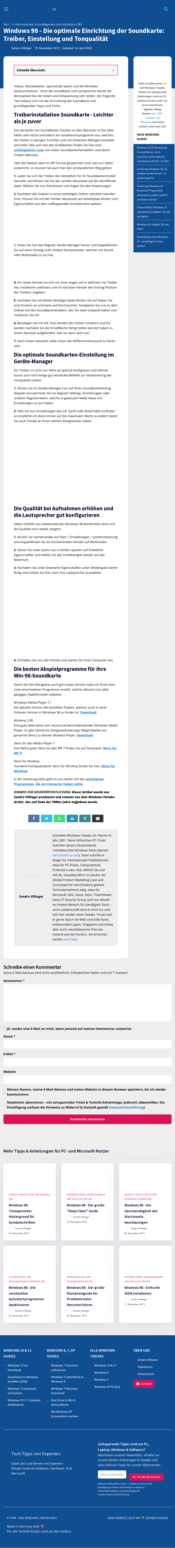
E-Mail (9, 1054)
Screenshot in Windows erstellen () (23, 1380)
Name (9, 1036)
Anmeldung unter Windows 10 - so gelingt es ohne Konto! (152, 241)
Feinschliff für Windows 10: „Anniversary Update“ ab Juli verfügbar (153, 212)
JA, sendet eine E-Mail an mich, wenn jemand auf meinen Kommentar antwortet (69, 1029)
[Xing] (85, 818)
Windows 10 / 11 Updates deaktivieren (24, 1403)
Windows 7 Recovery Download (64, 1391)
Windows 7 (101, 1380)
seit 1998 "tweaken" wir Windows (151, 118)
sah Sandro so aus (65, 855)
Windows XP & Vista (107, 1387)
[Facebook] (33, 818)
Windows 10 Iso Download (18, 1368)
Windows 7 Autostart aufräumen (64, 1368)
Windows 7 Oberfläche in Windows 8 (67, 1380)
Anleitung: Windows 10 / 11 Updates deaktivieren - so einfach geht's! (152, 173)
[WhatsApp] (59, 818)
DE (54, 9)
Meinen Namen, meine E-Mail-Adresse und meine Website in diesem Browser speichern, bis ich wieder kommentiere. (86, 1091)
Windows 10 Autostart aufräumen (22, 1391)
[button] (143, 1384)
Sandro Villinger (21, 48)
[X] (46, 818)
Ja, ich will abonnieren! (146, 1475)
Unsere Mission (148, 1360)
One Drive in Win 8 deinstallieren (63, 1403)
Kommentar (14, 981)
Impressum (145, 1367)
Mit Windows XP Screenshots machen (64, 1414)
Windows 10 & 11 (105, 1366)
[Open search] (166, 8)
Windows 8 (101, 1373)
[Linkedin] (72, 818)
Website (9, 1072)
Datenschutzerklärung (126, 1107)
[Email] (97, 818)
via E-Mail (70, 939)
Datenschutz (146, 1374)
